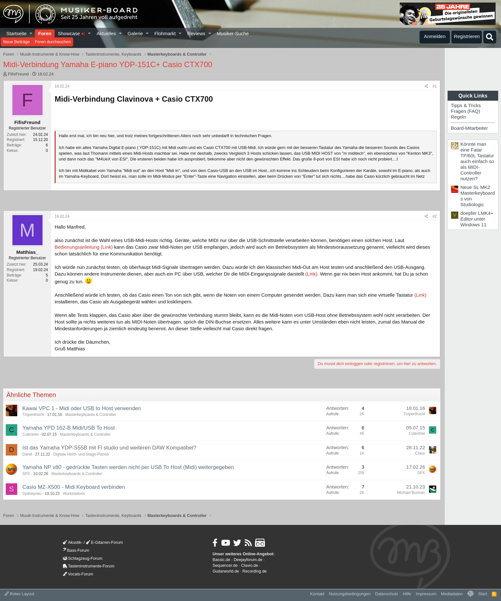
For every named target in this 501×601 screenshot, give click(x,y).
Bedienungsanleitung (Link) (84, 247)
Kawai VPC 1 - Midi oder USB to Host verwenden (81, 408)
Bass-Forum (76, 550)
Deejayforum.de (248, 559)
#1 (435, 86)
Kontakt (317, 593)
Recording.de (255, 571)
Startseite (16, 33)
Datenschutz (386, 593)
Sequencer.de (225, 565)
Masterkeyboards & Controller (90, 414)
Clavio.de (249, 565)
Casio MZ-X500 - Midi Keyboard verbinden (73, 487)
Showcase (71, 33)
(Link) (311, 274)
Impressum (426, 593)
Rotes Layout (19, 593)
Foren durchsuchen (53, 41)
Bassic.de (221, 559)
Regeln (458, 117)
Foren (44, 33)
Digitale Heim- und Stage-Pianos (81, 454)
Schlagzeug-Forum (83, 558)
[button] (31, 33)
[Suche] (489, 37)
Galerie (135, 33)
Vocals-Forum (78, 574)
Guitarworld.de (225, 571)
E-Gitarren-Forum (104, 542)
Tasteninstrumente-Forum (88, 566)
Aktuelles (106, 33)
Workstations (74, 493)
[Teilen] (426, 86)
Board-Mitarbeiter (469, 128)
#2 (435, 216)
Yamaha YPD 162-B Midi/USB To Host (68, 428)
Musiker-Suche (233, 33)
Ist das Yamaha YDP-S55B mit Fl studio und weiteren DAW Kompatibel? (109, 448)
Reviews (196, 33)
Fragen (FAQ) (465, 111)
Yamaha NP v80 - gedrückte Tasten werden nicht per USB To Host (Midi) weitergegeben (128, 467)
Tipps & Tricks (466, 105)
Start (482, 593)
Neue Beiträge (16, 41)
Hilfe (407, 593)
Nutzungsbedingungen (349, 593)
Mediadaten (452, 593)
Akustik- (72, 542)
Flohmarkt (165, 33)
